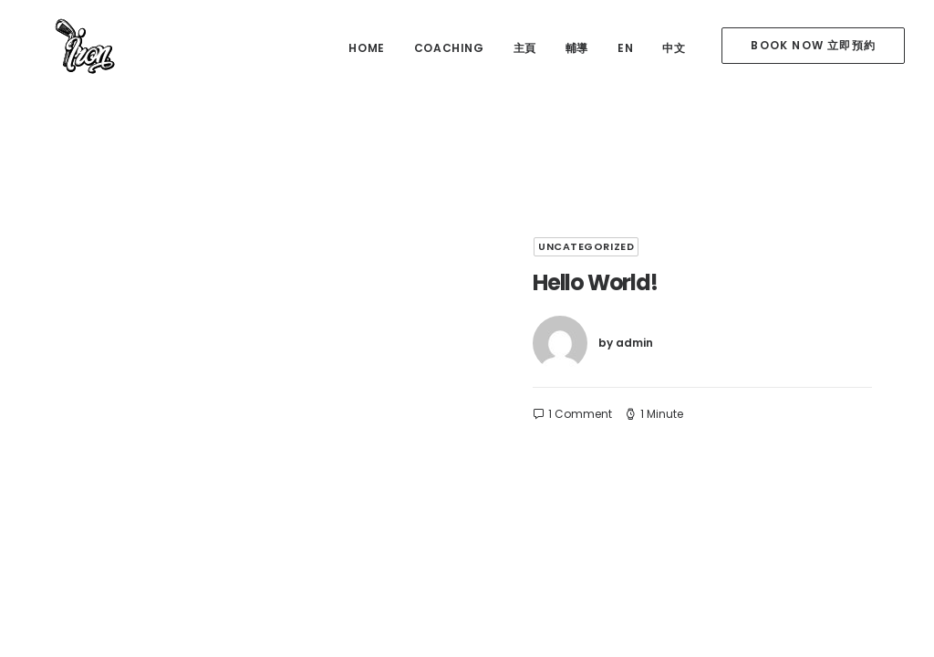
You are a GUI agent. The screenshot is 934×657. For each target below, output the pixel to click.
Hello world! (595, 282)
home (366, 48)
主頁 (525, 48)
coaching (449, 48)
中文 (673, 48)
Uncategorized (586, 246)
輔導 (577, 48)
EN (625, 48)
